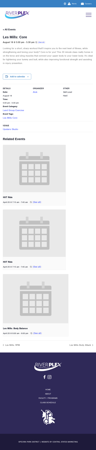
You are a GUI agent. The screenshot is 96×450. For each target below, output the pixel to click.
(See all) (41, 42)
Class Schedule (48, 402)
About (48, 394)
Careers (86, 3)
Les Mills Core (10, 117)
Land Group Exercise (13, 110)
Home (48, 389)
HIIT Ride (7, 197)
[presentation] (34, 168)
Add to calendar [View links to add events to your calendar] (17, 76)
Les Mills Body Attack (80, 345)
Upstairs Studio (10, 129)
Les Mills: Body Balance (15, 328)
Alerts (72, 3)
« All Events (9, 29)
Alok (35, 92)
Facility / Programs (48, 398)
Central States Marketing (65, 442)
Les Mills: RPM (12, 345)
